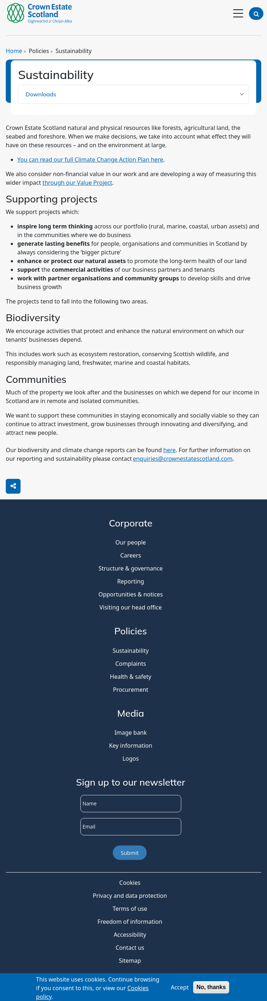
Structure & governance (130, 568)
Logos (131, 758)
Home (14, 51)
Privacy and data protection (130, 896)
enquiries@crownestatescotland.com (183, 459)
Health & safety (130, 677)
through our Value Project (77, 183)
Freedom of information (130, 922)
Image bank (131, 732)
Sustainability (130, 651)
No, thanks (211, 988)
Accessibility (130, 935)
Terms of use (129, 909)
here (169, 450)
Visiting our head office (130, 607)
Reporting (130, 581)
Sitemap (130, 961)
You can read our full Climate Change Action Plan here (90, 159)
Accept (180, 988)
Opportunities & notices (130, 594)
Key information (130, 745)
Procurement (130, 690)
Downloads (41, 94)
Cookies (130, 883)
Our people (130, 542)
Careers (130, 555)
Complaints (130, 664)
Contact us (130, 948)
